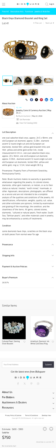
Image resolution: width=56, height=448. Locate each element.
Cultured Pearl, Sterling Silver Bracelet (11, 342)
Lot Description (9, 132)
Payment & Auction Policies (14, 266)
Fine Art (5, 11)
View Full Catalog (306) (26, 123)
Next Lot (49, 23)
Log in (51, 4)
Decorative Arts (16, 11)
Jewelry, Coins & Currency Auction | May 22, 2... (33, 111)
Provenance (7, 244)
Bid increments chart (9, 446)
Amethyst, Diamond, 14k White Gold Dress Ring (39, 342)
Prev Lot (37, 23)
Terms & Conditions (31, 415)
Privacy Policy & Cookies (13, 415)
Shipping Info (8, 255)
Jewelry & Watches (42, 11)
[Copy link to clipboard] (26, 100)
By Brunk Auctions (23, 116)
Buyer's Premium (9, 277)
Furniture (29, 11)
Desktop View (46, 415)
